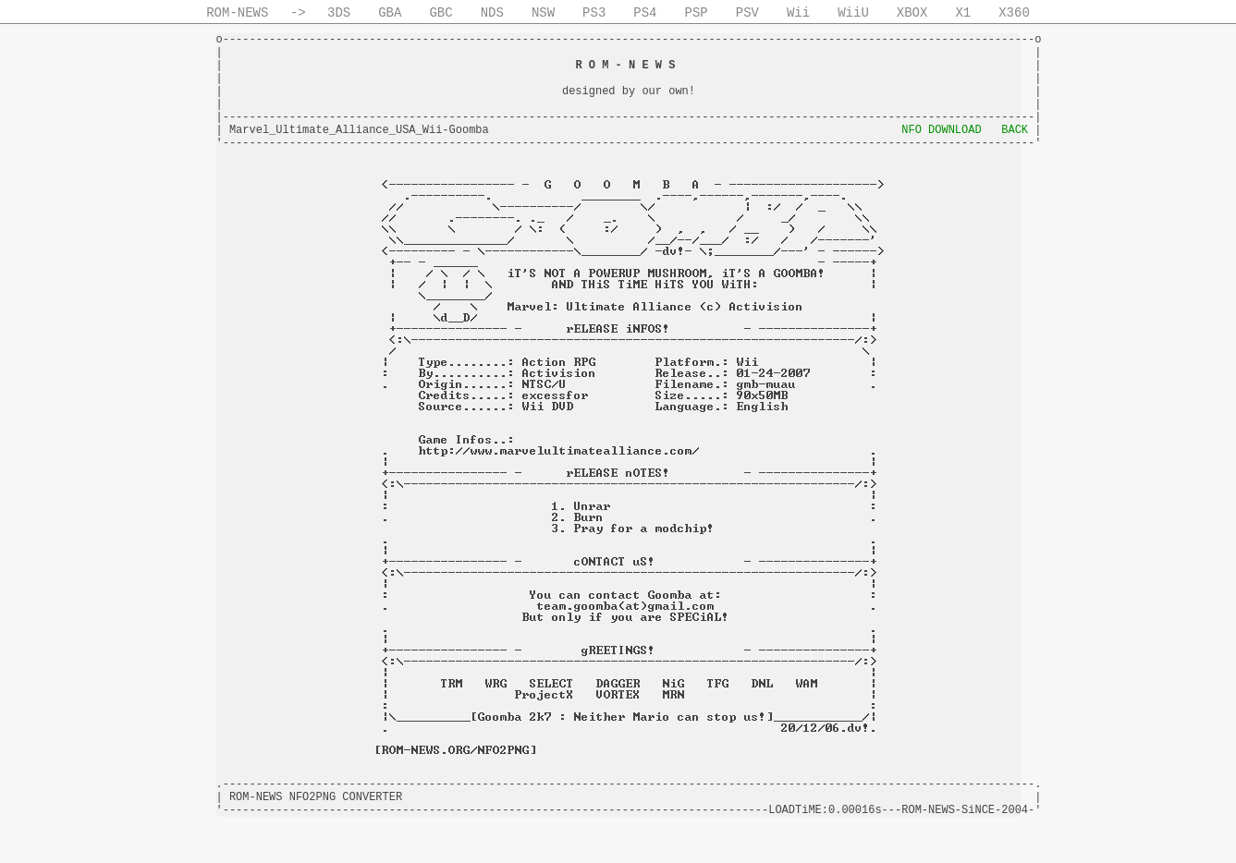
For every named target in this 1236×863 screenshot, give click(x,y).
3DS (338, 13)
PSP (696, 13)
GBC (440, 13)
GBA (389, 13)
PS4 (644, 13)
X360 (1014, 13)
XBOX (912, 13)
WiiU (853, 13)
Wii (798, 13)
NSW (543, 13)
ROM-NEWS (237, 13)
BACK (1014, 130)
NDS (492, 13)
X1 (963, 13)
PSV (747, 13)
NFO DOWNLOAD (941, 130)
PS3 (594, 13)
